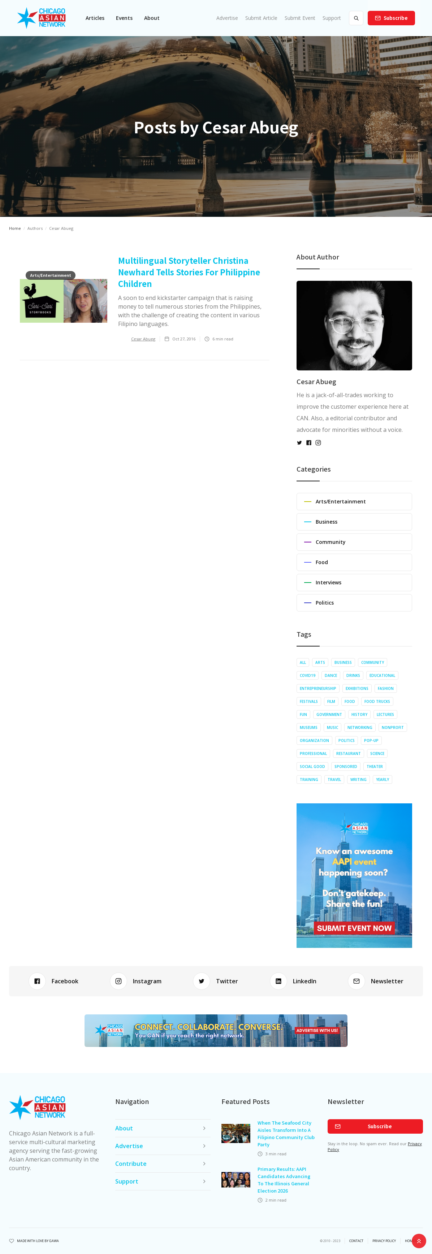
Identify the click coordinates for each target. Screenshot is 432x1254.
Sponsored (345, 766)
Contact (356, 1241)
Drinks (353, 675)
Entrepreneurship (318, 688)
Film (331, 701)
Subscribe (396, 17)
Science (377, 753)
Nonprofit (393, 727)
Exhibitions (357, 688)
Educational (382, 675)
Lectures (385, 714)
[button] (95, 18)
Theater (375, 766)
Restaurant (348, 753)
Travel (334, 779)
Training (309, 779)
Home (15, 228)
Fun (303, 714)
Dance (331, 675)
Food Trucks (377, 701)
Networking (359, 727)
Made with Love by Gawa (38, 1241)
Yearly (382, 779)
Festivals (309, 701)
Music (332, 727)
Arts (320, 662)
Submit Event (300, 17)
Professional (313, 753)
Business (343, 662)
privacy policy (384, 1241)
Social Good (312, 766)
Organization (314, 740)
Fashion (386, 688)
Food (350, 701)
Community (372, 662)
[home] (41, 18)
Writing (358, 779)
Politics (346, 740)
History (359, 714)
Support (332, 17)
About (152, 17)
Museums (308, 727)
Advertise (227, 17)
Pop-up (371, 740)
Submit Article (261, 17)
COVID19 (307, 675)
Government (329, 714)
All (303, 662)
